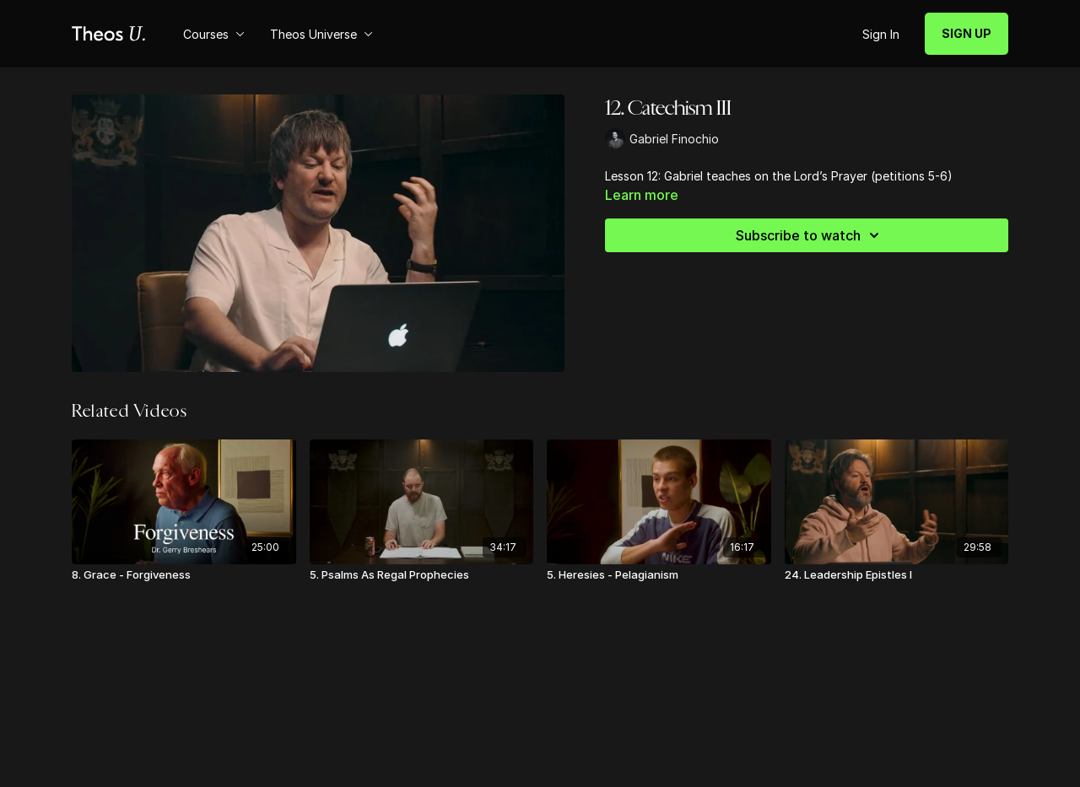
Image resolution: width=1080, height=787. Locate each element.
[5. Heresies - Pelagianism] (659, 575)
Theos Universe (321, 34)
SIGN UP (966, 33)
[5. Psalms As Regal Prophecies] (422, 575)
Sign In (880, 34)
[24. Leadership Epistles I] (897, 575)
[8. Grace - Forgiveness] (184, 575)
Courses (214, 34)
